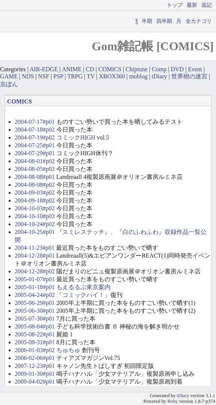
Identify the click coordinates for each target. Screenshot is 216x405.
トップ (175, 5)
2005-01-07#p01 (35, 279)
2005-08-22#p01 (35, 334)
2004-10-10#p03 (35, 216)
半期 (147, 21)
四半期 (164, 21)
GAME (9, 76)
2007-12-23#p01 (35, 366)
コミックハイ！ (83, 295)
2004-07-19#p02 (35, 137)
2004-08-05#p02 (35, 169)
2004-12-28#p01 (35, 255)
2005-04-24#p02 (35, 295)
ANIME (72, 69)
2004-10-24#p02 (35, 224)
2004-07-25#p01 (35, 145)
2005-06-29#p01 (35, 303)
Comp (159, 69)
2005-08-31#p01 (35, 342)
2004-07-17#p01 (35, 121)
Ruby (173, 401)
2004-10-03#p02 (35, 208)
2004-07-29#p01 (35, 153)
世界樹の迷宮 (189, 76)
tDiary (159, 76)
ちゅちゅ (68, 350)
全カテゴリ (199, 21)
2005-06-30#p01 (35, 311)
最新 (192, 5)
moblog (138, 76)
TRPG (75, 76)
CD (90, 69)
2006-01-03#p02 (35, 350)
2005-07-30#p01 (35, 318)
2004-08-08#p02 (35, 185)
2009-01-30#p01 (35, 373)
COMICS (109, 69)
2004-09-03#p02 (35, 192)
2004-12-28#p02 (35, 271)
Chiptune (136, 69)
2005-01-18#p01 (35, 287)
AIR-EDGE (44, 69)
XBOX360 (112, 76)
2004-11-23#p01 (34, 247)
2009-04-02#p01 (35, 381)
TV (91, 76)
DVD (177, 69)
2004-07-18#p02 (35, 129)
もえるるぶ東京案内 (83, 287)
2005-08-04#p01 (35, 326)
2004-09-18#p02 (35, 200)
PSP (58, 76)
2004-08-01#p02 (35, 161)
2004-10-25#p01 (35, 232)
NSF (43, 76)
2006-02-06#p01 (35, 358)
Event (195, 69)
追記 (206, 5)
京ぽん (9, 84)
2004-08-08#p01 (35, 177)
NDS (28, 76)
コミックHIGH (75, 137)
